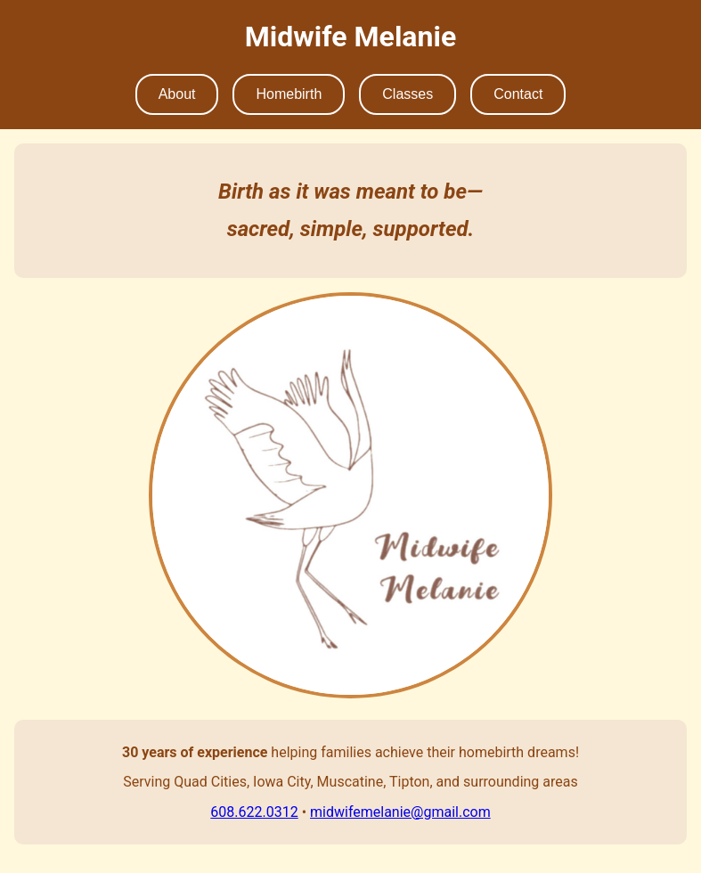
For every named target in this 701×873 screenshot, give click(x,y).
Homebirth (289, 94)
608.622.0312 (254, 812)
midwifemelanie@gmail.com (400, 812)
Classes (407, 94)
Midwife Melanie (350, 36)
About (177, 94)
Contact (517, 94)
